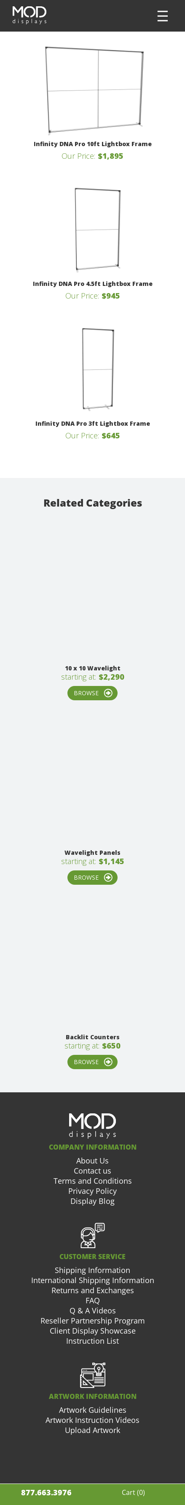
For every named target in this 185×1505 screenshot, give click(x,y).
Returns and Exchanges (92, 1290)
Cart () (133, 1492)
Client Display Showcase (93, 1331)
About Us (92, 1160)
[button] (163, 16)
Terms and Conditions (93, 1181)
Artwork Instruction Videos (92, 1420)
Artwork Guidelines (92, 1410)
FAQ (93, 1300)
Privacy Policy (92, 1191)
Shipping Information (92, 1270)
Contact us (92, 1171)
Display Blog (92, 1201)
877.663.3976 (46, 1492)
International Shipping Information (92, 1280)
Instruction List (92, 1341)
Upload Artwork (92, 1430)
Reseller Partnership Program (92, 1321)
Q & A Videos (93, 1310)
